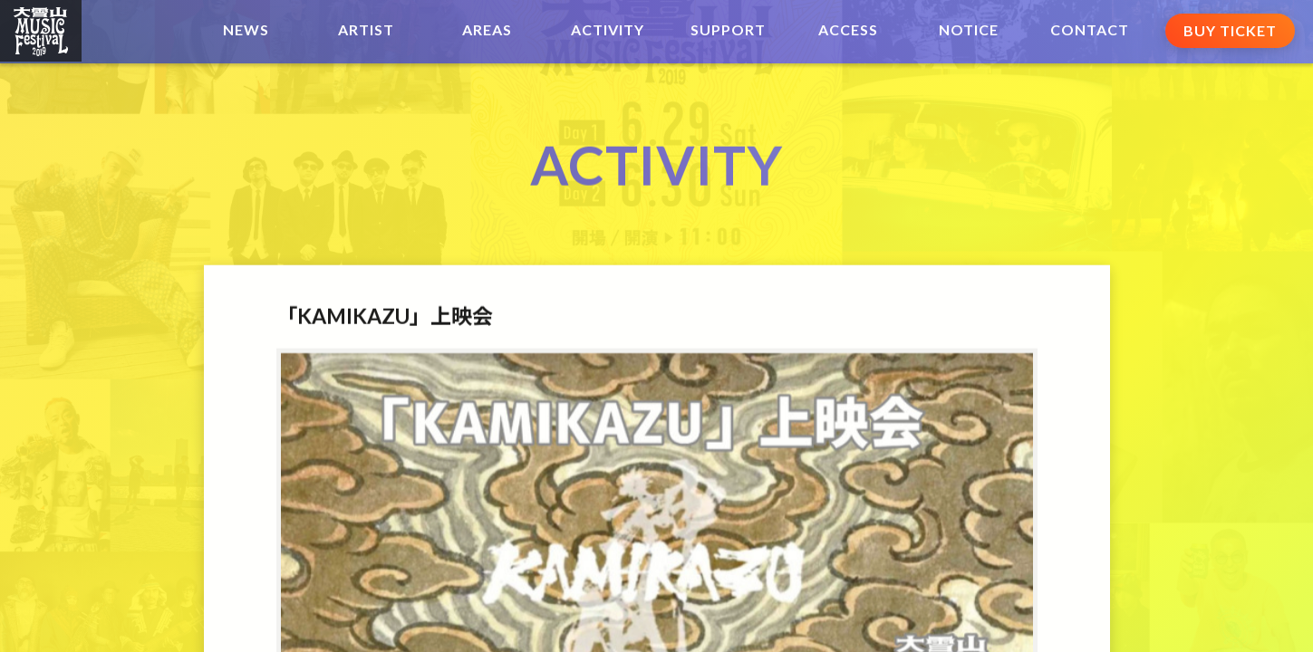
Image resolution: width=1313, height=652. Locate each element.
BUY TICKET (1230, 30)
